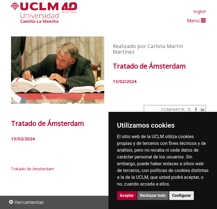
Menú (196, 20)
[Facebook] (194, 109)
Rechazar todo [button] (153, 195)
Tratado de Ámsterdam (32, 168)
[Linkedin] (201, 109)
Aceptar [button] (127, 195)
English (199, 11)
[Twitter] (188, 109)
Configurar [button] (181, 195)
